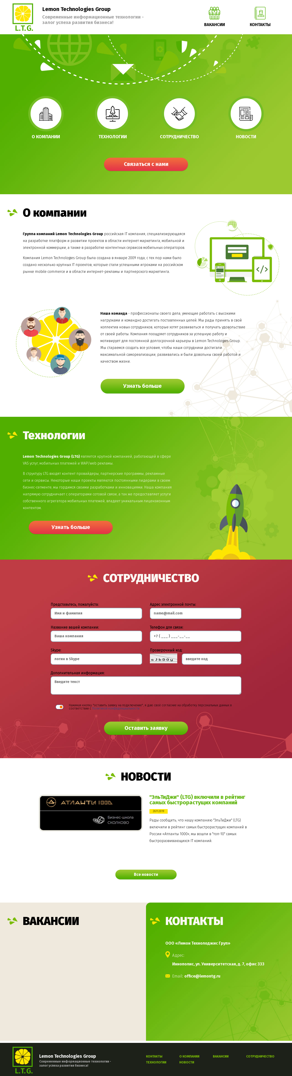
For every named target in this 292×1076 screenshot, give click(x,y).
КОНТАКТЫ (154, 1056)
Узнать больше (142, 386)
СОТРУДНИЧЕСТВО (260, 1056)
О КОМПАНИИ (189, 1056)
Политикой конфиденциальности (115, 708)
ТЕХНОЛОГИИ (156, 1062)
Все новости (146, 874)
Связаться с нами (146, 164)
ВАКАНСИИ (221, 1056)
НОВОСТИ (186, 1062)
